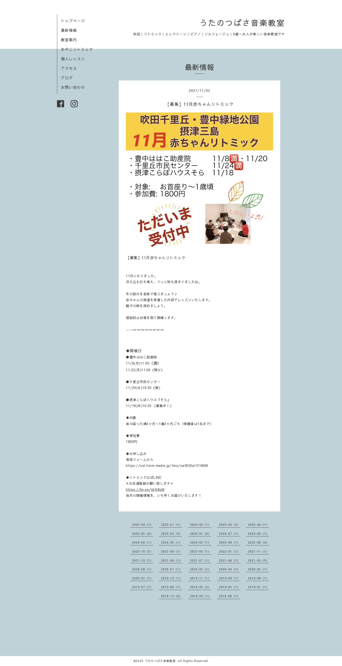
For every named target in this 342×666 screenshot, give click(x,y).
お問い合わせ (73, 87)
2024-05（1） (142, 542)
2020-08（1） (142, 569)
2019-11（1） (200, 578)
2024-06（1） (258, 533)
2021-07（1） (200, 560)
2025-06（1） (200, 524)
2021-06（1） (229, 560)
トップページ (73, 20)
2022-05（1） (200, 551)
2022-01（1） (229, 551)
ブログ (67, 77)
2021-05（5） (258, 560)
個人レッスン (73, 58)
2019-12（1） (171, 578)
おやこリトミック (77, 49)
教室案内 (69, 39)
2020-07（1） (171, 569)
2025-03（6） (142, 533)
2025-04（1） (258, 524)
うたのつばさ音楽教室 (242, 22)
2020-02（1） (258, 569)
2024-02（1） (200, 542)
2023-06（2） (258, 542)
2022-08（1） (171, 551)
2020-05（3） (200, 569)
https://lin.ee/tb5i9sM (145, 489)
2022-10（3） (142, 551)
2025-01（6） (200, 533)
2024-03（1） (171, 542)
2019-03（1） (229, 587)
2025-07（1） (171, 524)
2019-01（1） (258, 587)
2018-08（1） (229, 596)
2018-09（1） (200, 596)
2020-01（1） (142, 578)
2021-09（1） (171, 560)
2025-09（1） (142, 524)
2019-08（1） (258, 578)
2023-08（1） (229, 542)
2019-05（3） (200, 587)
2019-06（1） (171, 587)
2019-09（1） (229, 578)
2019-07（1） (142, 587)
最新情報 (69, 30)
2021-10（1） (142, 560)
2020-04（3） (229, 569)
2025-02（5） (171, 533)
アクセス (69, 68)
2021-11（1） (258, 551)
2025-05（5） (229, 524)
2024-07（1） (229, 533)
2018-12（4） (171, 596)
